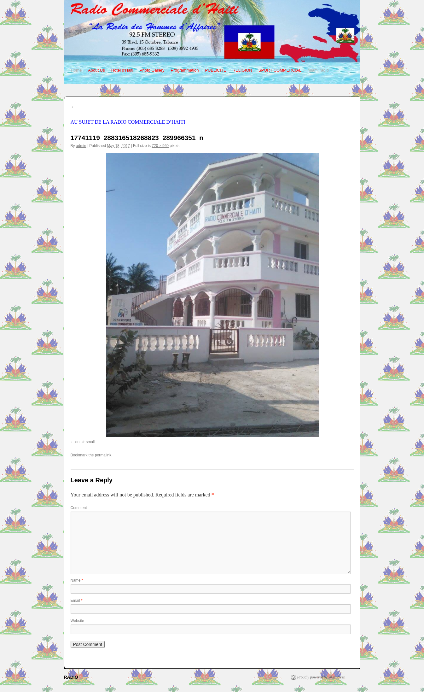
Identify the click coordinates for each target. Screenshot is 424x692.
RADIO (71, 677)
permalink (103, 455)
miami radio (318, 70)
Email (77, 600)
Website (77, 621)
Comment (79, 508)
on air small (85, 442)
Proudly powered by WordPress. (321, 677)
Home (76, 70)
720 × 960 (160, 146)
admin (81, 146)
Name (77, 580)
